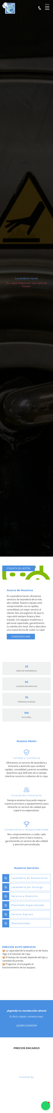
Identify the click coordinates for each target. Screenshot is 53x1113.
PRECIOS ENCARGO (27, 1048)
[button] (45, 1105)
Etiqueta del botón (18, 568)
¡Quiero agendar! (26, 1025)
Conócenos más (20, 636)
